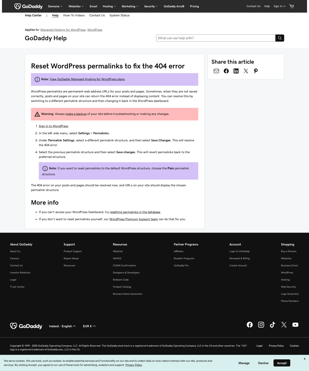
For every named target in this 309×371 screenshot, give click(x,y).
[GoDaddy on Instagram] (261, 327)
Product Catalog (122, 286)
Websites (286, 258)
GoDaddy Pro (181, 265)
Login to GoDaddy (239, 251)
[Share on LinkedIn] (236, 71)
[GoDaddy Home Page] (26, 326)
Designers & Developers (126, 272)
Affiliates (178, 251)
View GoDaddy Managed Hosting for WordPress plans (87, 79)
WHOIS (117, 258)
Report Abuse (71, 258)
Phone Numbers (290, 301)
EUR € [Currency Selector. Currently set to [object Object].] (90, 326)
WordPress (94, 29)
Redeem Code (121, 279)
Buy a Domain (288, 251)
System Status (119, 15)
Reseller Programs (184, 258)
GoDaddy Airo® (174, 6)
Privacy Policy (276, 345)
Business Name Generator (127, 294)
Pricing (194, 6)
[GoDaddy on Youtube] (295, 327)
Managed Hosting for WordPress (63, 29)
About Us (15, 251)
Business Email (289, 265)
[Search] (279, 38)
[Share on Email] (216, 71)
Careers (14, 258)
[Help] (267, 6)
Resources (69, 265)
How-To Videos (74, 15)
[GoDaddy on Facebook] (249, 327)
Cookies (294, 345)
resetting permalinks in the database (135, 211)
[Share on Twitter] (246, 71)
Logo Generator (290, 294)
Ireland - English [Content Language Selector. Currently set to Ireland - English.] (63, 326)
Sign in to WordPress (53, 126)
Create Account (238, 265)
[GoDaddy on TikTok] (272, 327)
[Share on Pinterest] (256, 71)
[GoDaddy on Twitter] (284, 327)
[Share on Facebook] (226, 71)
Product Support (73, 251)
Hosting (285, 279)
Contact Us (97, 15)
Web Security (288, 286)
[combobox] (216, 38)
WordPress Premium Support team (133, 219)
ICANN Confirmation (124, 265)
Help (55, 15)
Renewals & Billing (239, 258)
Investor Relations (20, 272)
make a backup (76, 113)
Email (93, 6)
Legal (13, 279)
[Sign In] (280, 6)
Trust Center (17, 286)
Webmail (118, 251)
